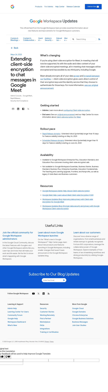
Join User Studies (79, 325)
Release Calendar (73, 7)
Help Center (59, 7)
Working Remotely (47, 315)
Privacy (47, 341)
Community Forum (15, 315)
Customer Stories (47, 312)
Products (38, 7)
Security (43, 308)
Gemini (40, 39)
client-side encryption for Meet (69, 117)
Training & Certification (49, 332)
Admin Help (12, 308)
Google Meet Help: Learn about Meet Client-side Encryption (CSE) (67, 195)
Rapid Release (15, 98)
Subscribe (93, 6)
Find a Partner (45, 319)
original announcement (66, 115)
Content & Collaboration (29, 39)
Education (59, 39)
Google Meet (27, 96)
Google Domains (79, 312)
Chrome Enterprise (80, 315)
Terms (51, 341)
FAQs (42, 325)
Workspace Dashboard (17, 322)
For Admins (48, 7)
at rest (77, 76)
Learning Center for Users (18, 312)
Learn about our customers (86, 232)
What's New (12, 325)
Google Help (13, 319)
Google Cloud (78, 308)
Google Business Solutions (82, 319)
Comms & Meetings (15, 39)
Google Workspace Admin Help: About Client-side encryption (66, 191)
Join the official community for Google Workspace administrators (18, 235)
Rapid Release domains (51, 134)
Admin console (16, 96)
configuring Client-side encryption (76, 110)
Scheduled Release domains (53, 141)
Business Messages (80, 322)
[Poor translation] (7, 357)
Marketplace (45, 322)
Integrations (45, 329)
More (66, 39)
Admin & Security (49, 39)
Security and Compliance (19, 101)
